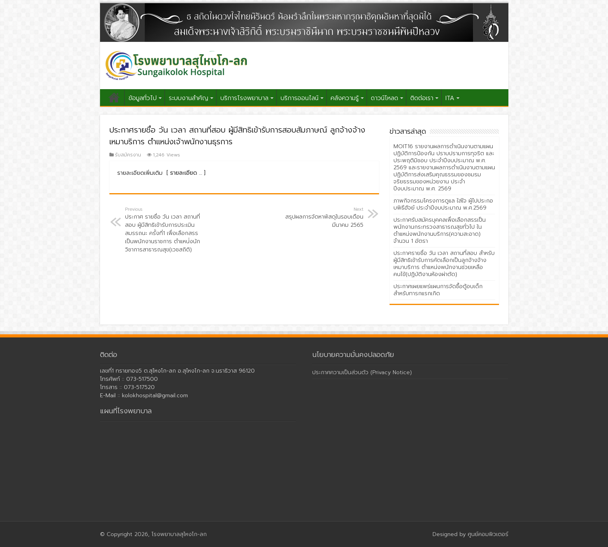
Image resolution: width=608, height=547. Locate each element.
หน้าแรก (114, 97)
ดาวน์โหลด (384, 98)
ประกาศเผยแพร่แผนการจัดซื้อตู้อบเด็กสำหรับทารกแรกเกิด (438, 290)
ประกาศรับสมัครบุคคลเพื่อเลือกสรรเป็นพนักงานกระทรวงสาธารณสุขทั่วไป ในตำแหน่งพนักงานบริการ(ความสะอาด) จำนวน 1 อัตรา (439, 230)
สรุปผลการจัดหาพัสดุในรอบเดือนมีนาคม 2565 (323, 217)
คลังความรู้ (345, 98)
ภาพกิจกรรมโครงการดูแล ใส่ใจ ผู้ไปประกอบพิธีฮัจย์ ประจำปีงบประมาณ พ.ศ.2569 (443, 204)
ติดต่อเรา (421, 98)
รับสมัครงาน (128, 154)
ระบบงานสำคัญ (188, 98)
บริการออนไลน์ (299, 98)
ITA (449, 98)
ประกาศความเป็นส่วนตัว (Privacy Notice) (362, 372)
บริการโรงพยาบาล (244, 98)
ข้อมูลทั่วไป (143, 98)
